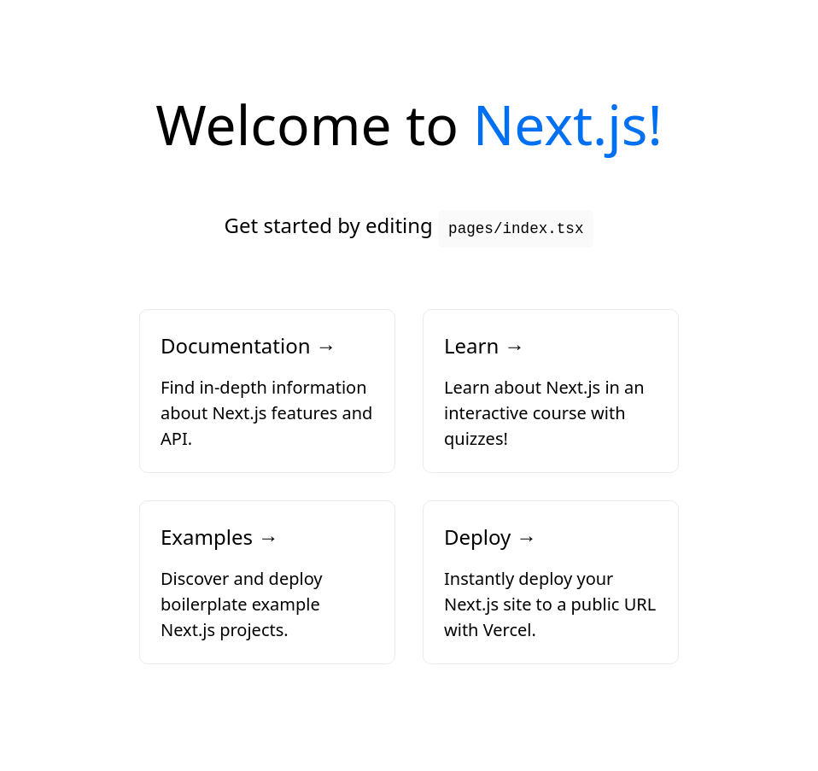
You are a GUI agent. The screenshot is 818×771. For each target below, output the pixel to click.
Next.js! (568, 124)
